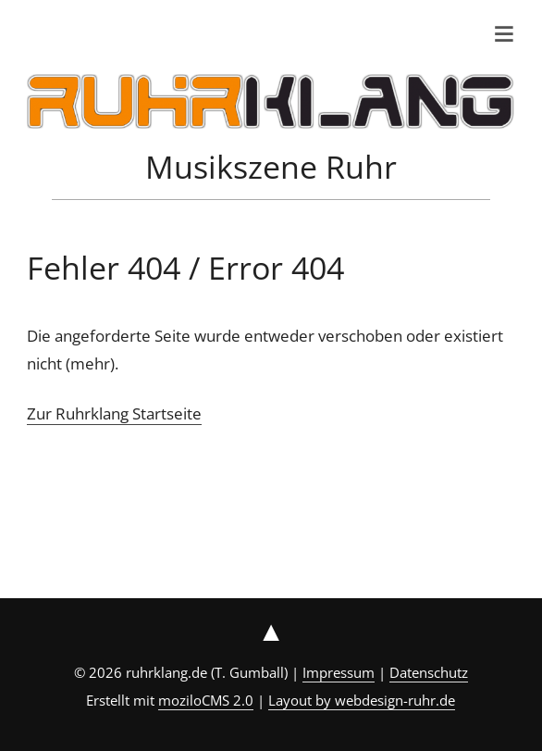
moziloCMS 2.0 (205, 700)
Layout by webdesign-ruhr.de (361, 700)
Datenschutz (428, 672)
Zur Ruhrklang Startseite (114, 413)
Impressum (338, 672)
